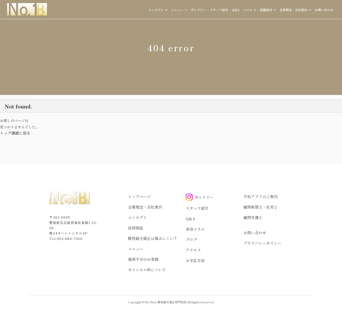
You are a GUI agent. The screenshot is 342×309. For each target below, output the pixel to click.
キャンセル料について (147, 269)
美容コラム (195, 229)
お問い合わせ (324, 10)
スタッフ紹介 (219, 10)
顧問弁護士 (252, 217)
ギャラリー (198, 10)
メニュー (135, 249)
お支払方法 (195, 260)
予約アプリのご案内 (260, 196)
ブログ (191, 239)
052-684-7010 (69, 238)
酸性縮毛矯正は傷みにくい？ (152, 238)
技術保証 (135, 228)
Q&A (236, 10)
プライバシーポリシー (262, 243)
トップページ (139, 196)
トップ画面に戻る (15, 133)
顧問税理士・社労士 (260, 207)
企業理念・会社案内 (145, 207)
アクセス (193, 250)
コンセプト (137, 217)
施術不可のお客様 (143, 259)
